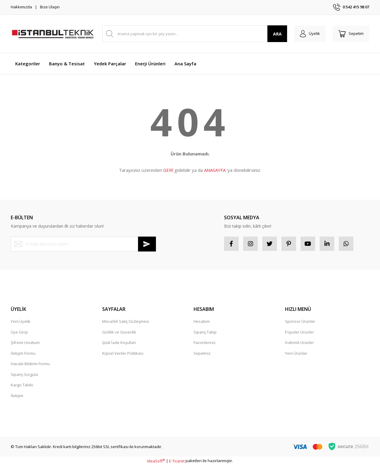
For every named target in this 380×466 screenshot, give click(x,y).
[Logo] (52, 34)
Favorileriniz (205, 343)
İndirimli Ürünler (299, 343)
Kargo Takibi (22, 385)
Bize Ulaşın (50, 7)
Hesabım (202, 322)
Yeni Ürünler (296, 353)
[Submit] (147, 244)
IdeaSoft (156, 461)
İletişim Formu (23, 353)
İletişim (17, 396)
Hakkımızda (21, 7)
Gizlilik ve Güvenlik (119, 332)
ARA (276, 34)
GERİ (168, 170)
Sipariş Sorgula (24, 374)
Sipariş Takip (205, 332)
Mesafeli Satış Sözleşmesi (125, 322)
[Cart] (350, 33)
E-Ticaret (177, 461)
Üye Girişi (19, 332)
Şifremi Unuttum (25, 343)
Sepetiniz (202, 353)
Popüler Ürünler (299, 332)
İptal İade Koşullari (119, 343)
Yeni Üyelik (20, 322)
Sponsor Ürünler (300, 322)
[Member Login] (309, 33)
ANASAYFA (215, 170)
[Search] (194, 33)
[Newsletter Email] (83, 244)
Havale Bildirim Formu (30, 364)
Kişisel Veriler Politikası (122, 353)
